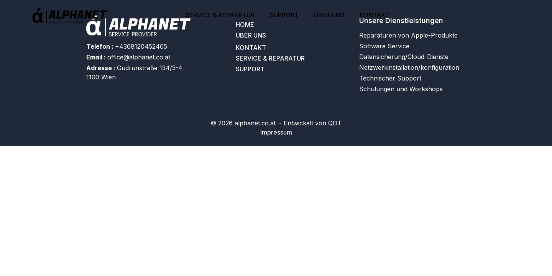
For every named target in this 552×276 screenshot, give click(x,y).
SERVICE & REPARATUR (220, 15)
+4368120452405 (126, 46)
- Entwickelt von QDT (309, 123)
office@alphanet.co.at (128, 57)
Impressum (276, 132)
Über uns (329, 15)
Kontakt (375, 15)
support (284, 15)
